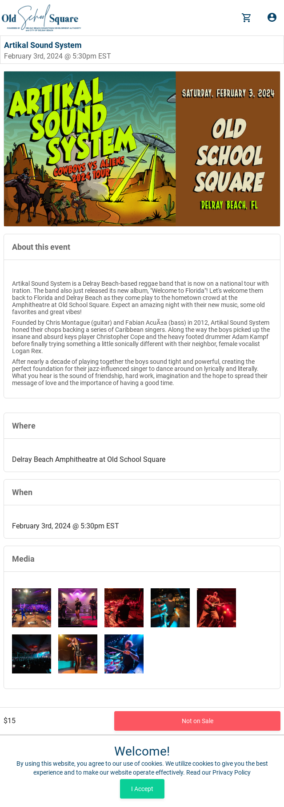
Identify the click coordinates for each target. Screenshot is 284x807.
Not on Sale (197, 720)
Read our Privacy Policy (218, 772)
